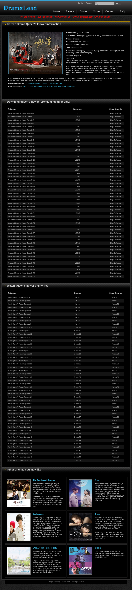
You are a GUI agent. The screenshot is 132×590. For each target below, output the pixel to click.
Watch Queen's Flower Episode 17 (20, 351)
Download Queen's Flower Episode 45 (21, 260)
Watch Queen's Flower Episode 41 (20, 430)
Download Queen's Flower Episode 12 (21, 150)
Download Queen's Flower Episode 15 (21, 160)
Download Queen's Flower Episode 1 (21, 113)
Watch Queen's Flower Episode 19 (20, 357)
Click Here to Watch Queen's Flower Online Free (43, 83)
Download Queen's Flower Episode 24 (21, 190)
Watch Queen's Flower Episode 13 (20, 337)
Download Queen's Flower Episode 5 (21, 127)
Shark (97, 514)
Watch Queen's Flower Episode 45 (20, 444)
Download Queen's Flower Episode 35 (21, 226)
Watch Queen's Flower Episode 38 (20, 420)
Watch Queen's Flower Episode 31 (20, 397)
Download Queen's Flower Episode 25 (21, 193)
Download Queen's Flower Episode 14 (21, 157)
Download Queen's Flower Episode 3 (21, 120)
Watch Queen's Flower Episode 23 (20, 370)
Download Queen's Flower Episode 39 (21, 240)
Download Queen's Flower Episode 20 (21, 177)
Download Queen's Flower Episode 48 (21, 270)
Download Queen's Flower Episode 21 (21, 180)
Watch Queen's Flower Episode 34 (20, 407)
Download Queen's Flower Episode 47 (21, 266)
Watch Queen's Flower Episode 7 (19, 317)
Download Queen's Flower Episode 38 (21, 236)
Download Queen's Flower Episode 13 (21, 153)
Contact (109, 11)
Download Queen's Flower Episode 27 (21, 200)
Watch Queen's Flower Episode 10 (20, 327)
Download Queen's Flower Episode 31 (21, 213)
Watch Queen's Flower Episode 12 (20, 334)
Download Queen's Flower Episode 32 (21, 216)
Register (89, 3)
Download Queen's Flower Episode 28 (21, 203)
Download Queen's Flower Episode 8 (21, 137)
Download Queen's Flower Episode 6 (21, 130)
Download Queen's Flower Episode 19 (21, 173)
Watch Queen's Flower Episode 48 (20, 454)
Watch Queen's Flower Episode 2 (19, 301)
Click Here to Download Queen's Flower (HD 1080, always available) (49, 86)
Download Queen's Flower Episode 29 (21, 206)
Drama (83, 11)
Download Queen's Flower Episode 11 (21, 147)
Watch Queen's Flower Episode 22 (20, 367)
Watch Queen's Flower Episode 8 (19, 321)
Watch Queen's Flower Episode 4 (19, 307)
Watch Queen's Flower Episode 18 (20, 354)
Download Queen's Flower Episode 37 (21, 233)
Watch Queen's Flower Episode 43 (20, 437)
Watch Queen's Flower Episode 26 (20, 380)
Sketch (98, 548)
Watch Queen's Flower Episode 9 (19, 324)
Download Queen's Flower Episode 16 (21, 163)
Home (56, 11)
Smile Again (38, 514)
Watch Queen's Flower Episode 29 (20, 390)
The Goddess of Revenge (44, 480)
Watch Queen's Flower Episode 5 (19, 311)
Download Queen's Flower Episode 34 (21, 223)
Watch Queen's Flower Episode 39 (20, 424)
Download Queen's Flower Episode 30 (21, 210)
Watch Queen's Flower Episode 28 (20, 387)
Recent (70, 11)
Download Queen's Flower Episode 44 (21, 256)
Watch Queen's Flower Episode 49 (20, 457)
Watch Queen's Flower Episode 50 (20, 460)
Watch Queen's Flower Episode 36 (20, 414)
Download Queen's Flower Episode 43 (21, 253)
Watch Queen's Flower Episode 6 (19, 314)
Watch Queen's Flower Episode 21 (20, 364)
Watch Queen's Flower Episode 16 (20, 347)
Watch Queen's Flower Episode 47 (20, 450)
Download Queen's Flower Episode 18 (21, 170)
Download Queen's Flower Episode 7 (21, 133)
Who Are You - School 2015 (45, 548)
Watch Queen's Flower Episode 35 (20, 410)
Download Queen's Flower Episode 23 (21, 187)
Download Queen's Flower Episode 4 (21, 123)
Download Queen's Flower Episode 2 (21, 117)
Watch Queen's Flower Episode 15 (20, 344)
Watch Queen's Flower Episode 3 (19, 304)
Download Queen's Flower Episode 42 (21, 250)
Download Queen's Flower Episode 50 (21, 276)
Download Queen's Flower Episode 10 (21, 143)
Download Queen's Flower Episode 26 (21, 197)
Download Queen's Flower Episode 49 (21, 273)
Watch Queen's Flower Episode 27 (20, 384)
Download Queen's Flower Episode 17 (21, 167)
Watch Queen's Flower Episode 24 (20, 374)
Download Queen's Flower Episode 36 (21, 230)
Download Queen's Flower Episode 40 (21, 243)
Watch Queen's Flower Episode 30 (20, 394)
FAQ (122, 11)
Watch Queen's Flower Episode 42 (20, 434)
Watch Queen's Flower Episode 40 (20, 427)
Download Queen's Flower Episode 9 (21, 140)
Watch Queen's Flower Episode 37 (20, 417)
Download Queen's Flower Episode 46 (21, 263)
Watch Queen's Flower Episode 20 (20, 361)
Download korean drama (21, 8)
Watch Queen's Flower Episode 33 (20, 404)
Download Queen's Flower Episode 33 (21, 220)
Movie (96, 11)
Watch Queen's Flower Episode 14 (20, 341)
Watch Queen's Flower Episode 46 (20, 447)
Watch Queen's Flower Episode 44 (20, 440)
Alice (97, 480)
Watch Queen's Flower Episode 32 (20, 400)
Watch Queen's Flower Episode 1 (19, 297)
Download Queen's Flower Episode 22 (21, 183)
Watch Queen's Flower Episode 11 (20, 331)
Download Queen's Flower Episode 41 (21, 246)
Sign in (80, 3)
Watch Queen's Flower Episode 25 (20, 377)
